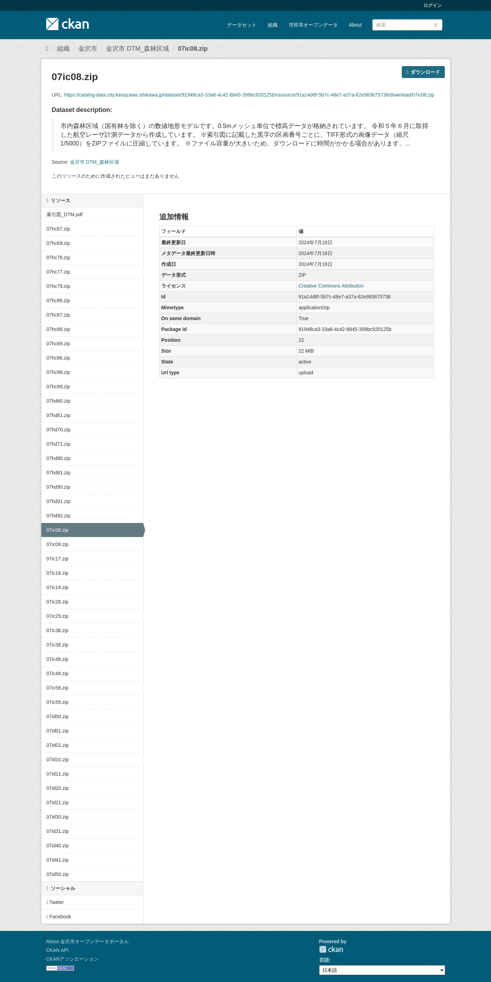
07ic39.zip (58, 645)
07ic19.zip (58, 587)
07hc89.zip (58, 343)
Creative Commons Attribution (331, 286)
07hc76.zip (58, 257)
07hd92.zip (59, 515)
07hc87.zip (58, 315)
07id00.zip (58, 716)
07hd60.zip (59, 401)
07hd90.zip (59, 487)
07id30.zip (58, 817)
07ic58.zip (58, 688)
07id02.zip (58, 745)
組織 (273, 25)
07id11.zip (58, 774)
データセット (242, 25)
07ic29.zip (58, 616)
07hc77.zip (58, 272)
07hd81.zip (59, 472)
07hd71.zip (59, 444)
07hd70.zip (59, 429)
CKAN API (57, 950)
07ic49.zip (58, 673)
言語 (324, 960)
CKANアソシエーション (72, 959)
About (355, 25)
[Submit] (436, 24)
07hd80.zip (59, 458)
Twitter (55, 902)
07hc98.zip (58, 372)
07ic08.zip (193, 48)
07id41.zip (58, 860)
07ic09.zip (58, 544)
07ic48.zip (58, 659)
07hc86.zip (58, 300)
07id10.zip (58, 759)
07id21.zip (58, 802)
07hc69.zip (58, 243)
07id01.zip (58, 731)
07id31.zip (58, 831)
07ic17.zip (58, 558)
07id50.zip (58, 874)
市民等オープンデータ (313, 25)
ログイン (432, 5)
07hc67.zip (58, 229)
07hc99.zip (58, 386)
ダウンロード (423, 72)
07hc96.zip (58, 358)
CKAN (331, 949)
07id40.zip (58, 845)
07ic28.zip (58, 602)
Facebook (59, 916)
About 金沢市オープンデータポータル (87, 941)
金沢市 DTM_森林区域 (137, 48)
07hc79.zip (58, 286)
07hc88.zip (58, 329)
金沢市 (87, 48)
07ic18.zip (58, 573)
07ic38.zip (58, 630)
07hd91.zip (59, 501)
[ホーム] (47, 48)
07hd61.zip (59, 415)
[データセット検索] (407, 24)
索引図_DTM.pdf (65, 214)
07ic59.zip (58, 702)
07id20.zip (58, 788)
